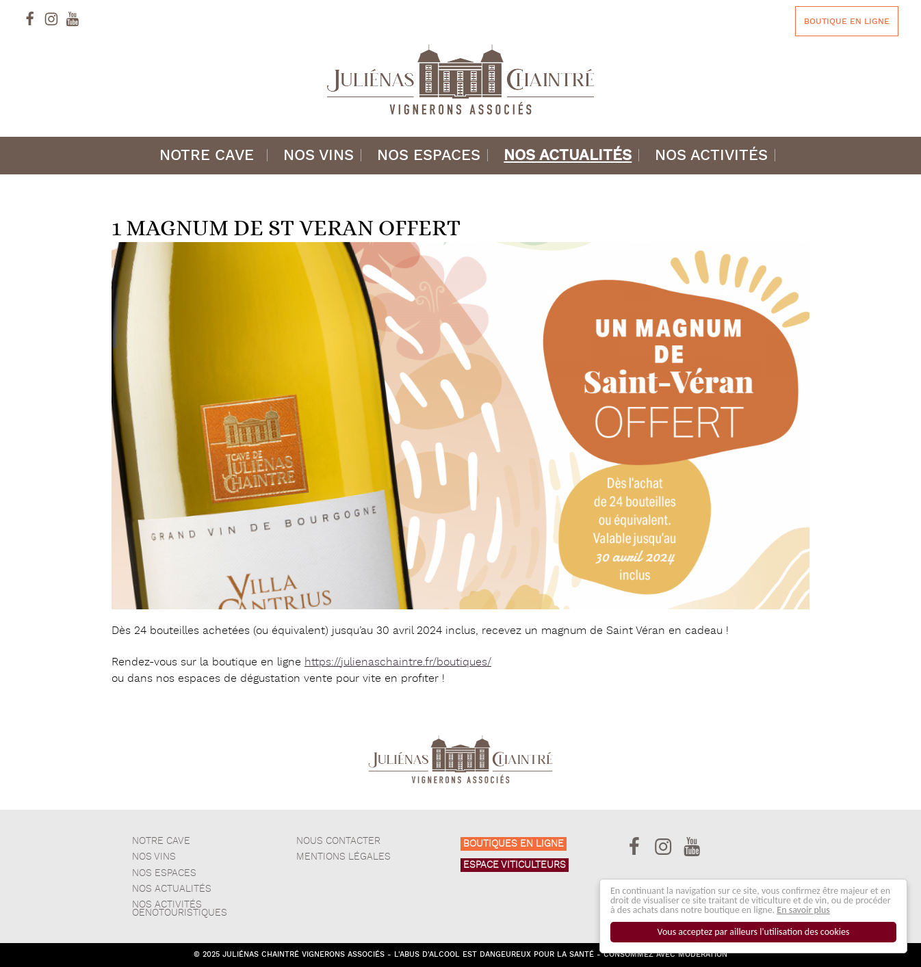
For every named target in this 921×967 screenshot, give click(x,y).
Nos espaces (428, 155)
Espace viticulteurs (514, 865)
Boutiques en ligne (513, 844)
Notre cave (206, 155)
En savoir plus (804, 910)
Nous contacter (338, 841)
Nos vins (318, 155)
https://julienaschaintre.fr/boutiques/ (397, 662)
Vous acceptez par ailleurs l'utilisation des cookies (754, 932)
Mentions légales (343, 857)
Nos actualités (568, 155)
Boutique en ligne (847, 21)
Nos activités (711, 155)
